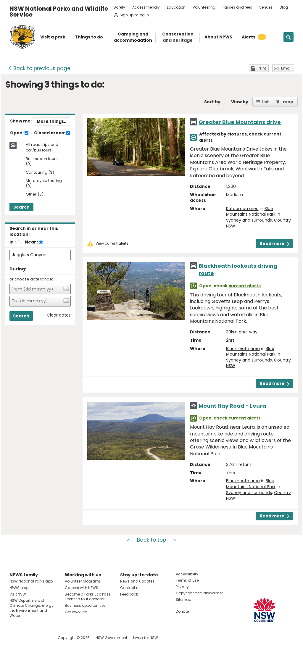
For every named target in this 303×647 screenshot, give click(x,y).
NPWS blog (19, 587)
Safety (119, 7)
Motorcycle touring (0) (44, 183)
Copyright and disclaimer (199, 593)
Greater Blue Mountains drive (240, 122)
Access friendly (146, 7)
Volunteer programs (83, 581)
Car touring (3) (40, 172)
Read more (274, 243)
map (288, 102)
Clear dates (59, 315)
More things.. (51, 121)
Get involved (76, 611)
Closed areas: (52, 133)
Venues (266, 7)
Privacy (182, 586)
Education (176, 7)
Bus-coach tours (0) (42, 161)
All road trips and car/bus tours (42, 147)
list (265, 102)
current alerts (244, 286)
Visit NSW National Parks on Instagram (27, 637)
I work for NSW (145, 637)
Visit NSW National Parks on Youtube (40, 637)
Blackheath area (243, 348)
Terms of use (187, 580)
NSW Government (111, 637)
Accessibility (187, 574)
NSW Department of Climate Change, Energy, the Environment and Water (31, 608)
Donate (182, 611)
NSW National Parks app (31, 581)
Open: (19, 133)
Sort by (212, 102)
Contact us (130, 587)
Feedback (129, 594)
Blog (284, 7)
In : (12, 242)
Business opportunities (85, 605)
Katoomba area (242, 209)
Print (262, 68)
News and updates (137, 581)
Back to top (151, 539)
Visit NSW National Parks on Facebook (14, 637)
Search (21, 207)
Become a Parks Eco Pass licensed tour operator (88, 597)
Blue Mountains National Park (250, 211)
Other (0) (34, 194)
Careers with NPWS (81, 587)
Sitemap (183, 599)
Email (286, 68)
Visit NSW (17, 594)
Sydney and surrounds (249, 220)
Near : (31, 242)
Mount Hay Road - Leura (232, 405)
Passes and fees (237, 7)
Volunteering (204, 7)
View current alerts (112, 243)
